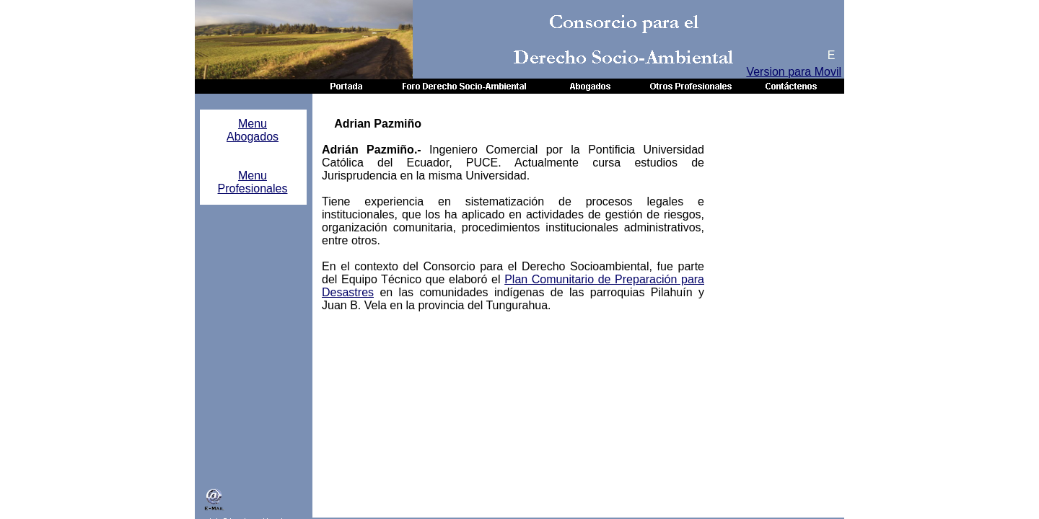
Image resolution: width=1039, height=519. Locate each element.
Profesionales (253, 188)
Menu (252, 123)
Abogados (253, 136)
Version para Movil (793, 72)
